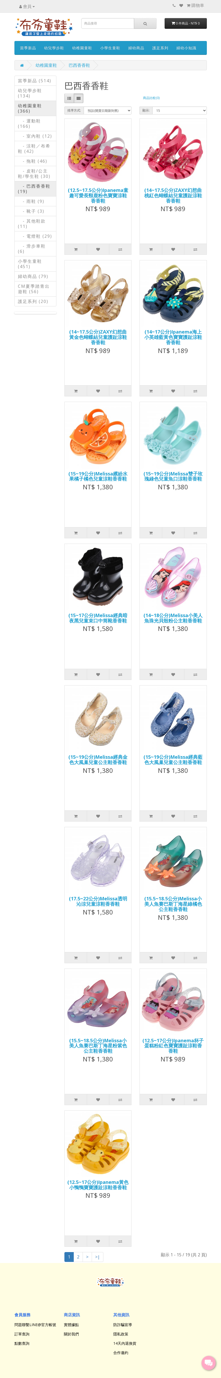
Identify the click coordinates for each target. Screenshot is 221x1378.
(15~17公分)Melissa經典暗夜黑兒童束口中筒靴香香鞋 (97, 618)
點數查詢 (21, 1343)
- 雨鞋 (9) (31, 201)
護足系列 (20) (33, 301)
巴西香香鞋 (79, 65)
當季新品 (28, 47)
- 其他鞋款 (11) (32, 223)
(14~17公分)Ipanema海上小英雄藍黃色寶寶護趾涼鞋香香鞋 (173, 337)
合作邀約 (120, 1352)
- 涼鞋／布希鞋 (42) (34, 148)
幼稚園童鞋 (82, 47)
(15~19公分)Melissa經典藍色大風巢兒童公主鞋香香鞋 (173, 759)
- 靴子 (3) (31, 211)
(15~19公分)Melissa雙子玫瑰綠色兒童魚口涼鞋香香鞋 (173, 476)
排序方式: (74, 110)
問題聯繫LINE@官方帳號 (35, 1324)
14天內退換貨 (124, 1343)
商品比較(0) (151, 98)
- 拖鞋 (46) (32, 161)
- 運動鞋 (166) (29, 123)
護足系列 (160, 47)
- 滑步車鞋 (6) (32, 248)
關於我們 (71, 1333)
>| (97, 1257)
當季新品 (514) (34, 81)
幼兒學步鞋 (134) (30, 93)
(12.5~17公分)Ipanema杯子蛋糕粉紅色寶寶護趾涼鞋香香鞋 (173, 1045)
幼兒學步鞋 (54, 47)
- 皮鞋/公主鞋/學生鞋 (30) (34, 173)
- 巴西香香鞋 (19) (34, 188)
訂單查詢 (21, 1333)
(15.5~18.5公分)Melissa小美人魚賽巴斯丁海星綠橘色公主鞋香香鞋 (173, 903)
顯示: (146, 110)
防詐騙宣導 (122, 1324)
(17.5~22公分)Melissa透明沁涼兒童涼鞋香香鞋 (98, 901)
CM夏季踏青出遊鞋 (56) (34, 288)
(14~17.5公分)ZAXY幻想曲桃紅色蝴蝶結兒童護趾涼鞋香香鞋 (173, 195)
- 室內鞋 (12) (35, 136)
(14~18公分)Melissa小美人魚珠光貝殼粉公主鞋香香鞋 (173, 618)
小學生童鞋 (110, 47)
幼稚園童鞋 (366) (30, 108)
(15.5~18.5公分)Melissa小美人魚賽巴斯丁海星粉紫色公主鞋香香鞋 (98, 1045)
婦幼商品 (136, 47)
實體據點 (71, 1324)
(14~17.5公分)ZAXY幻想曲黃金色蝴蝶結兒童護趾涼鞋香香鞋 (98, 337)
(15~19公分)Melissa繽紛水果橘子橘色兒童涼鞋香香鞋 (97, 476)
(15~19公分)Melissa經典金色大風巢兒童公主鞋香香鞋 (97, 759)
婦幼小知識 (186, 47)
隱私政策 (120, 1333)
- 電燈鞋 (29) (35, 236)
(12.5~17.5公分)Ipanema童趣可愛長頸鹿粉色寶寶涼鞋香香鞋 (98, 195)
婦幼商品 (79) (33, 276)
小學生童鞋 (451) (30, 263)
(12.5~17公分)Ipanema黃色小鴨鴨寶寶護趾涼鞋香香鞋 (98, 1185)
